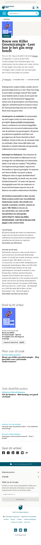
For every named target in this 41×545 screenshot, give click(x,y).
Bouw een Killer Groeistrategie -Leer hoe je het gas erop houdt (18, 220)
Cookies (19, 519)
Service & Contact (16, 522)
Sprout (35, 56)
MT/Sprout (7, 79)
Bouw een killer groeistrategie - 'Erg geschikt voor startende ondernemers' (20, 359)
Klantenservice (20, 472)
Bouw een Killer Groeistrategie (22, 122)
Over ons (27, 522)
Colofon (6, 519)
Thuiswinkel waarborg (11, 516)
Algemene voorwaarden (28, 516)
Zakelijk (20, 477)
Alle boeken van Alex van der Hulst (15, 294)
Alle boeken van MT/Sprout (12, 243)
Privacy (12, 519)
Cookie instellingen (30, 519)
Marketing (7, 19)
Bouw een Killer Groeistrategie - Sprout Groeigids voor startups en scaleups (13, 336)
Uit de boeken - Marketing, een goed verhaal (20, 396)
